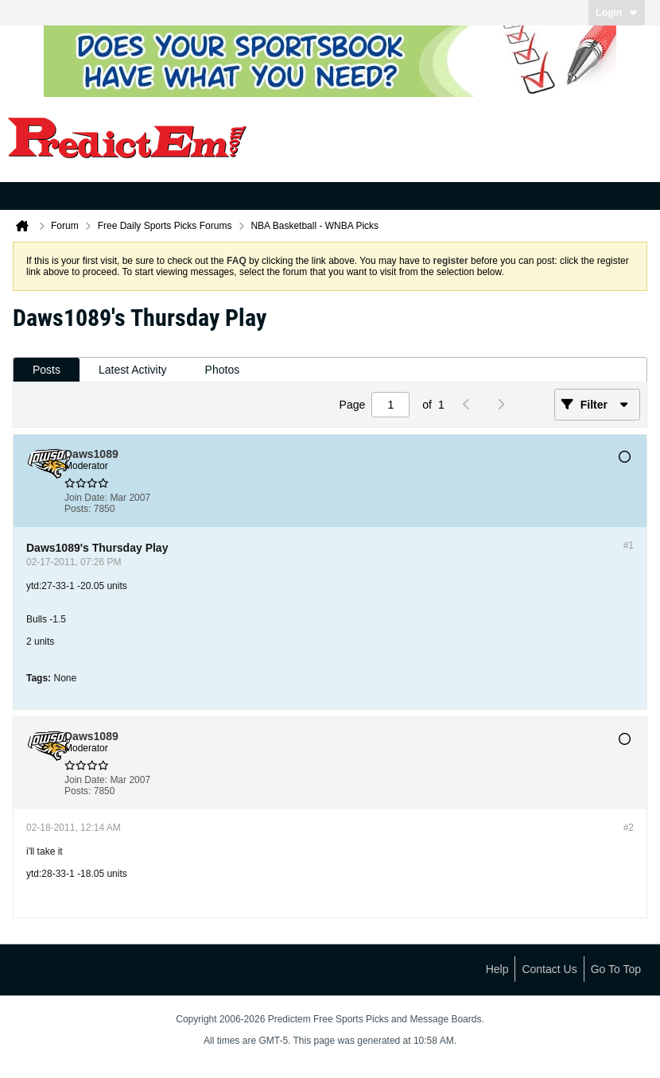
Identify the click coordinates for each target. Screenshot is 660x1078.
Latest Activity (133, 369)
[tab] (47, 370)
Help (497, 969)
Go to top (616, 969)
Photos (222, 369)
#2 (628, 827)
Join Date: (85, 497)
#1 (628, 545)
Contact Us (549, 969)
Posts (46, 369)
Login (617, 12)
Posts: (77, 508)
